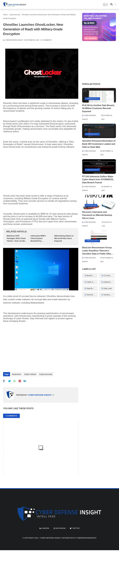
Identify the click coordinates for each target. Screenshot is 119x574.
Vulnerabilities (109, 295)
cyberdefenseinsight (86, 538)
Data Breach (92, 288)
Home (5, 15)
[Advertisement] (40, 169)
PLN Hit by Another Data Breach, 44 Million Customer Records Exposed (98, 108)
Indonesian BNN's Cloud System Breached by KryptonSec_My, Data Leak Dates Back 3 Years (40, 238)
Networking (91, 205)
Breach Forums (92, 276)
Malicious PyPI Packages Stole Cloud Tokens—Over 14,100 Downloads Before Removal (16, 238)
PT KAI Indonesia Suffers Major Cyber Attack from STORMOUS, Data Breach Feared (98, 179)
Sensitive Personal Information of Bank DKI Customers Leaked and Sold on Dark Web (98, 144)
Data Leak (107, 288)
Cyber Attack (30, 374)
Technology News (92, 295)
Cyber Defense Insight (50, 538)
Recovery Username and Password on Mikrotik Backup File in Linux (97, 215)
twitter (76, 528)
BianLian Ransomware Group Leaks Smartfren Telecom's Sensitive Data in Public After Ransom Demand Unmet (97, 250)
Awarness (16, 374)
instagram (60, 528)
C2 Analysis (108, 276)
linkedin (45, 528)
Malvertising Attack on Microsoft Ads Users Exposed (64, 238)
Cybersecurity (15, 15)
